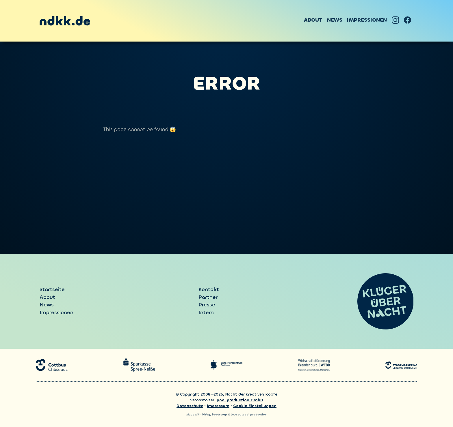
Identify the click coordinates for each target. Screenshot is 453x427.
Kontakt (208, 289)
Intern (206, 312)
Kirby (206, 414)
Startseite (52, 289)
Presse (206, 304)
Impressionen (367, 20)
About (313, 20)
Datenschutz (190, 405)
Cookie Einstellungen (254, 405)
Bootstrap (219, 414)
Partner (208, 297)
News (334, 20)
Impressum (218, 405)
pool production (254, 414)
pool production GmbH (240, 400)
